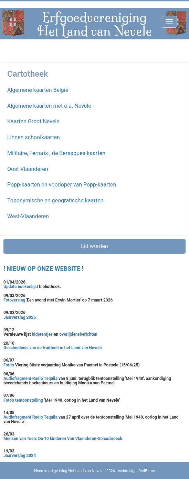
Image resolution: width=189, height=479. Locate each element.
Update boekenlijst (21, 286)
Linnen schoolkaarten (33, 137)
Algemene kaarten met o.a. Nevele (49, 106)
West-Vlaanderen (28, 216)
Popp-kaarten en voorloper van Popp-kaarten (61, 184)
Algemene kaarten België (37, 90)
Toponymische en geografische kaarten (55, 200)
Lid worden (94, 246)
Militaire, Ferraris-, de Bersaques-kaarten (56, 153)
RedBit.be (146, 471)
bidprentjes (42, 334)
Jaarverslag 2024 (19, 455)
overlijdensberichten (78, 334)
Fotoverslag (14, 300)
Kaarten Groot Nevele (33, 121)
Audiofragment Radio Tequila (30, 378)
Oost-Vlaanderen (27, 169)
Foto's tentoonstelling (23, 400)
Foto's (9, 365)
